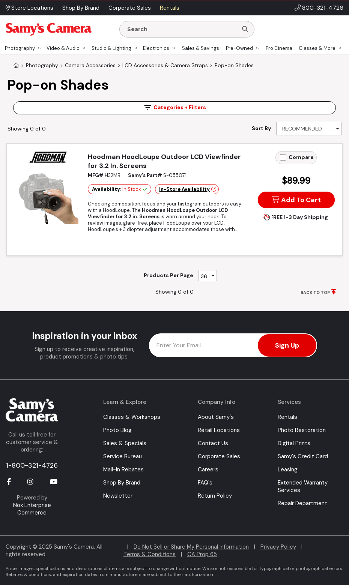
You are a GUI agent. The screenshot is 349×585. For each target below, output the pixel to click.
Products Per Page (168, 275)
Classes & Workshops (131, 417)
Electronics (156, 48)
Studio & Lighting (111, 48)
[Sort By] (308, 128)
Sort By (261, 128)
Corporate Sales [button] (129, 8)
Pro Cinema (279, 48)
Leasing (288, 469)
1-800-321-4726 (32, 465)
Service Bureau (122, 456)
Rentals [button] (169, 8)
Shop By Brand (121, 482)
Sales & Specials (124, 443)
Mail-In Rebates (123, 469)
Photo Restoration (302, 430)
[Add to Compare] (283, 157)
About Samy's (216, 417)
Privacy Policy (278, 546)
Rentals (287, 417)
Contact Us (213, 443)
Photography (20, 48)
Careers (208, 469)
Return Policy (215, 496)
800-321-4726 (322, 8)
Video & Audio (63, 48)
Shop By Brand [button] (80, 8)
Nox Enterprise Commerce (32, 508)
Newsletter (117, 496)
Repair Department (302, 503)
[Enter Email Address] (233, 345)
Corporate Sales (219, 456)
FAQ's (205, 482)
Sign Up (287, 345)
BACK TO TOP (315, 292)
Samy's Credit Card (303, 456)
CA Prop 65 (202, 554)
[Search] (245, 29)
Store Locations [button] (29, 8)
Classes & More (317, 48)
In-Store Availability (184, 189)
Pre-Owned (239, 48)
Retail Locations (219, 430)
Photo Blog (117, 430)
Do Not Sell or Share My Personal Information (191, 546)
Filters (174, 107)
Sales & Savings (200, 48)
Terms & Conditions (149, 554)
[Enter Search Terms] (181, 29)
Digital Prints (294, 443)
